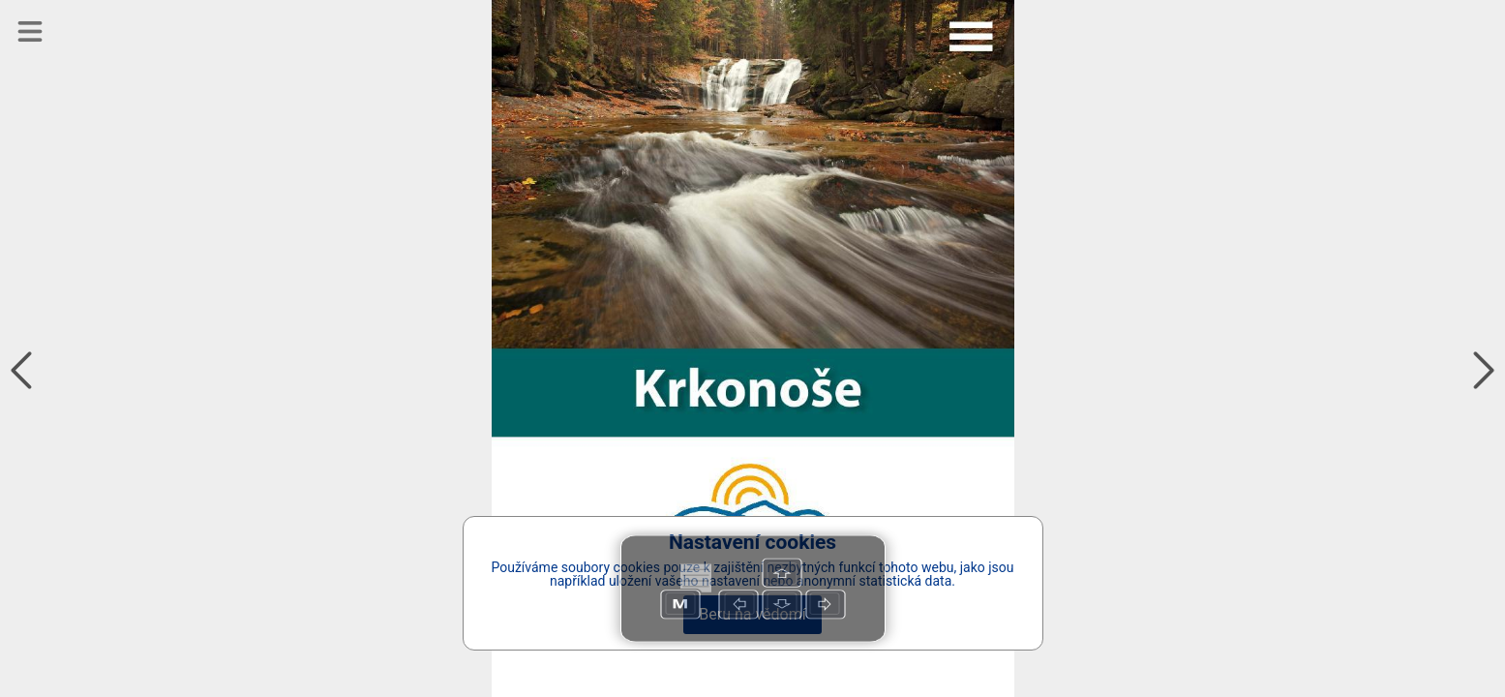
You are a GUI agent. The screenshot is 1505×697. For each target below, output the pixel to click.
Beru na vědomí (752, 614)
